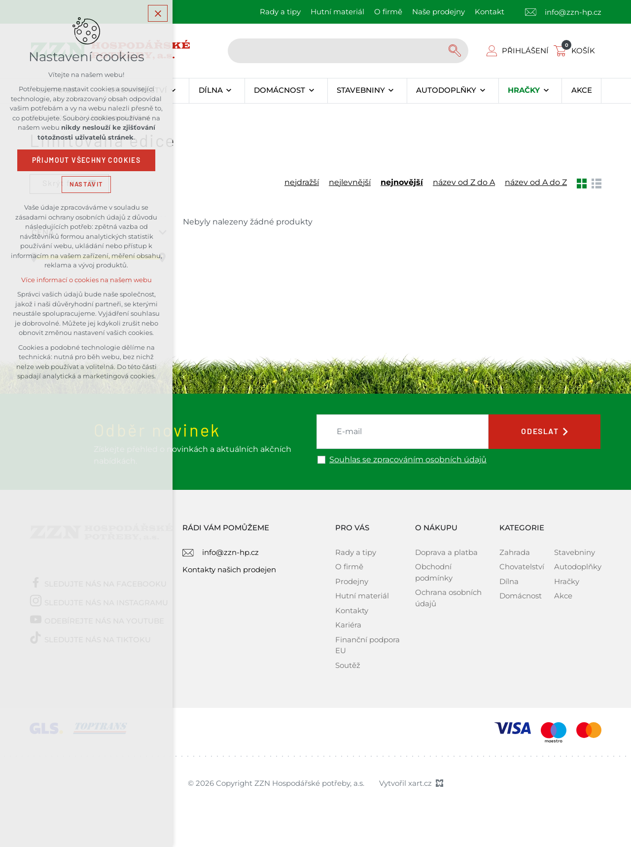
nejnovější (402, 182)
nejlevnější (350, 182)
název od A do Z (536, 182)
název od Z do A (464, 182)
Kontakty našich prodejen (229, 569)
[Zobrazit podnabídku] (173, 90)
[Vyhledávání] (456, 50)
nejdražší (301, 182)
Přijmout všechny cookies (86, 160)
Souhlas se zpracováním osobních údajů (408, 459)
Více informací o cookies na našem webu (86, 280)
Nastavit (86, 184)
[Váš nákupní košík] (576, 50)
